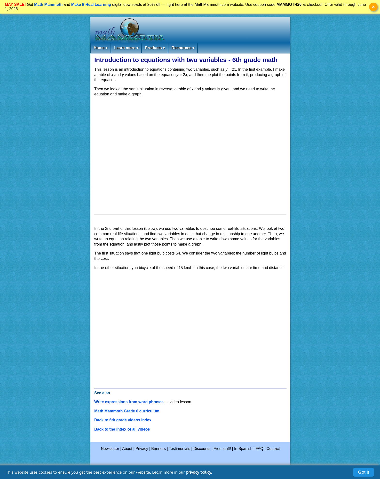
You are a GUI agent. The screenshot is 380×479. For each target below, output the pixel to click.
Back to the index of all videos (122, 429)
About (127, 449)
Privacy (141, 449)
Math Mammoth (48, 4)
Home (100, 48)
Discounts (201, 449)
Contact (273, 449)
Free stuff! (222, 449)
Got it (363, 472)
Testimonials (179, 449)
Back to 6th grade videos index (122, 420)
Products (155, 48)
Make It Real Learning (91, 4)
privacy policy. (199, 472)
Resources (183, 48)
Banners (158, 449)
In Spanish (243, 449)
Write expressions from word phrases (129, 402)
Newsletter (110, 449)
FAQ (259, 449)
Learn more (126, 48)
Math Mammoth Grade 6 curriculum (126, 411)
